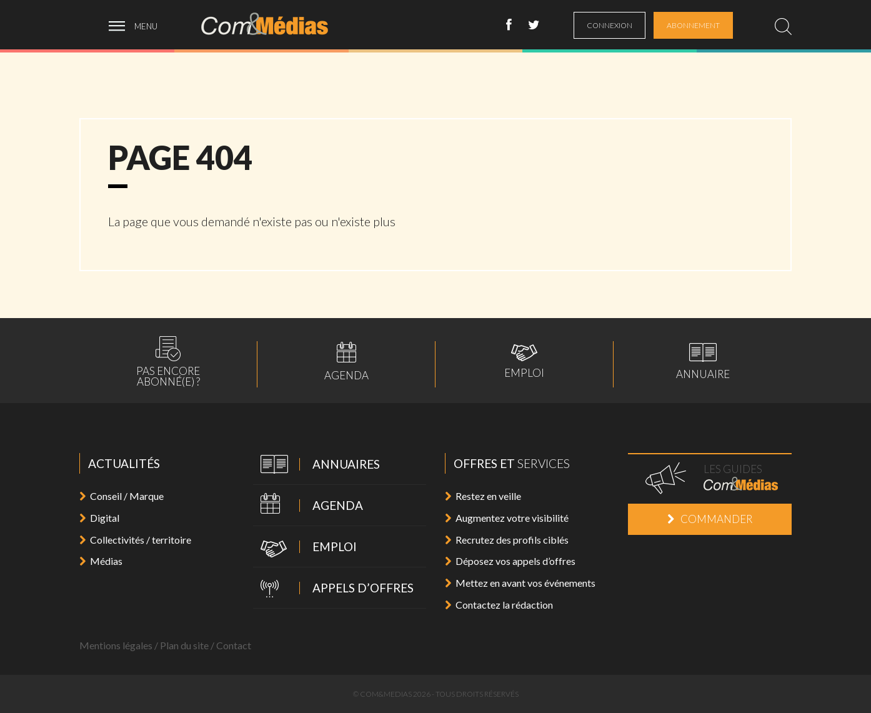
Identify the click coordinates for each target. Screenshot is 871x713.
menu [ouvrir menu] (145, 26)
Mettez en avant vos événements (520, 583)
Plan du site (184, 645)
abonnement (693, 25)
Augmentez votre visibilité (507, 518)
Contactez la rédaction (499, 605)
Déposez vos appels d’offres (510, 561)
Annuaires (316, 465)
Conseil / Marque (121, 496)
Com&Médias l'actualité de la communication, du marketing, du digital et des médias (273, 23)
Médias (100, 561)
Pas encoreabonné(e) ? (168, 361)
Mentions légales (115, 645)
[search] (783, 26)
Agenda (346, 361)
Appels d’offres (333, 589)
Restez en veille (483, 496)
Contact (233, 645)
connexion (609, 25)
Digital (99, 518)
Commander (709, 519)
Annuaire (703, 361)
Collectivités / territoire (135, 540)
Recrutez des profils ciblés (507, 540)
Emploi (524, 361)
